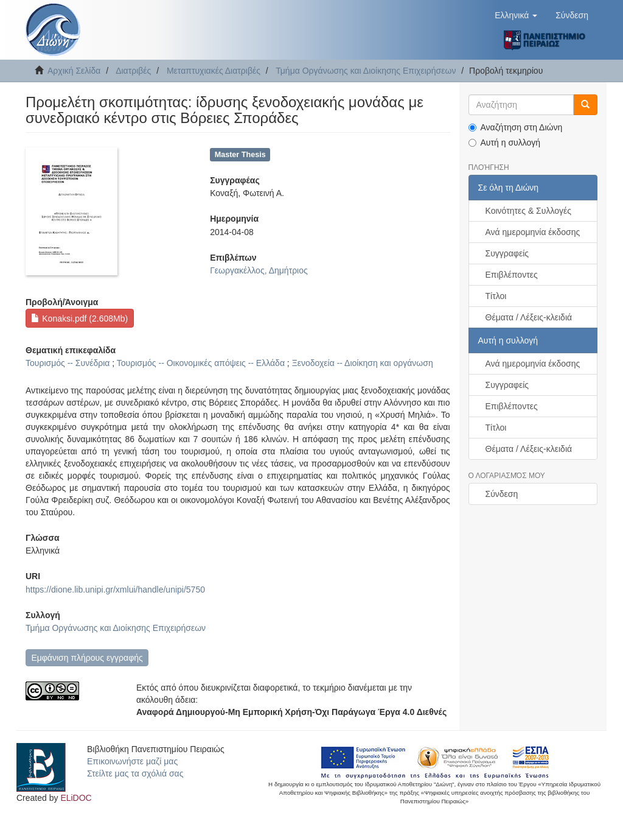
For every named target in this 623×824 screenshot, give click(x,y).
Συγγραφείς (507, 253)
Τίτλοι (496, 296)
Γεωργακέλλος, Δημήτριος (259, 270)
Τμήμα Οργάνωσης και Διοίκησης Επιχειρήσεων (366, 71)
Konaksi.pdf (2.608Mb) (79, 318)
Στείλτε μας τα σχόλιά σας (135, 773)
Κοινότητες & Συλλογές (528, 211)
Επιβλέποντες (512, 275)
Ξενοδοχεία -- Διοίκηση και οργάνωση (362, 363)
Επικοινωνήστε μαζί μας (132, 761)
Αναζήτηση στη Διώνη (515, 127)
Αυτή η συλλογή (504, 142)
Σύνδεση (502, 494)
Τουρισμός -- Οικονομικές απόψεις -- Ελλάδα (201, 363)
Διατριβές (133, 71)
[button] (516, 15)
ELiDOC (75, 798)
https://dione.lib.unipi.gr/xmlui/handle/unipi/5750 (115, 589)
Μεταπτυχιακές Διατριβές (213, 71)
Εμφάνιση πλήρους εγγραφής (86, 658)
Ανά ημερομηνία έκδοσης (533, 232)
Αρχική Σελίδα (73, 71)
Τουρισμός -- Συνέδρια (68, 363)
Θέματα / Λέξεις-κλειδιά (529, 317)
